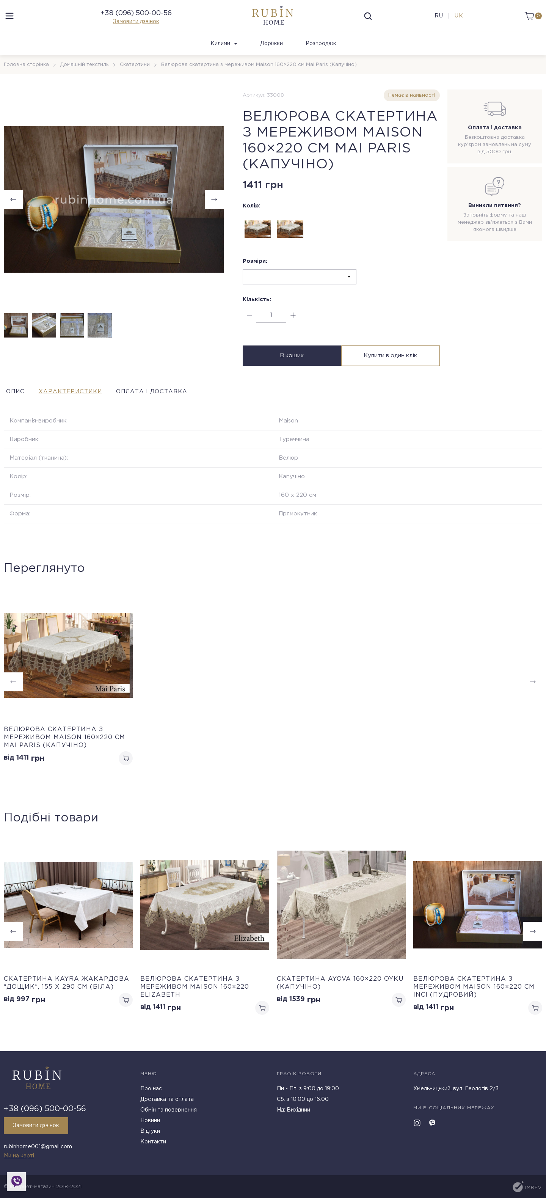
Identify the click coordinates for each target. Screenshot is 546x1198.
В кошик (291, 366)
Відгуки (150, 1133)
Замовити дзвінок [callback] (38, 1128)
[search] (368, 21)
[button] (214, 209)
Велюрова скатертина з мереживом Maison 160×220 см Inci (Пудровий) (474, 998)
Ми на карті (19, 1156)
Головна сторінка (26, 74)
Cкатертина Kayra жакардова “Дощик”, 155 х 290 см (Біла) (66, 994)
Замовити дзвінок (136, 26)
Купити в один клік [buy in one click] (391, 366)
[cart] (532, 21)
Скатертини (136, 74)
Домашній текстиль (85, 74)
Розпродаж (321, 53)
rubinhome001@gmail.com (38, 1148)
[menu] (9, 21)
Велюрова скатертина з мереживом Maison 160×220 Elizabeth (194, 998)
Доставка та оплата (167, 1101)
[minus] (249, 325)
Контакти (153, 1144)
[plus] (293, 325)
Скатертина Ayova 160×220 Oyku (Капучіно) (340, 994)
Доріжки (271, 53)
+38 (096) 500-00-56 (136, 18)
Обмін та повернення (168, 1112)
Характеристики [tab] (81, 402)
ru (437, 21)
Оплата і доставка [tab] (177, 402)
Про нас (151, 1091)
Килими (223, 53)
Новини (150, 1123)
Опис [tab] (14, 402)
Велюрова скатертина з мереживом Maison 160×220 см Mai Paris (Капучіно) (64, 747)
